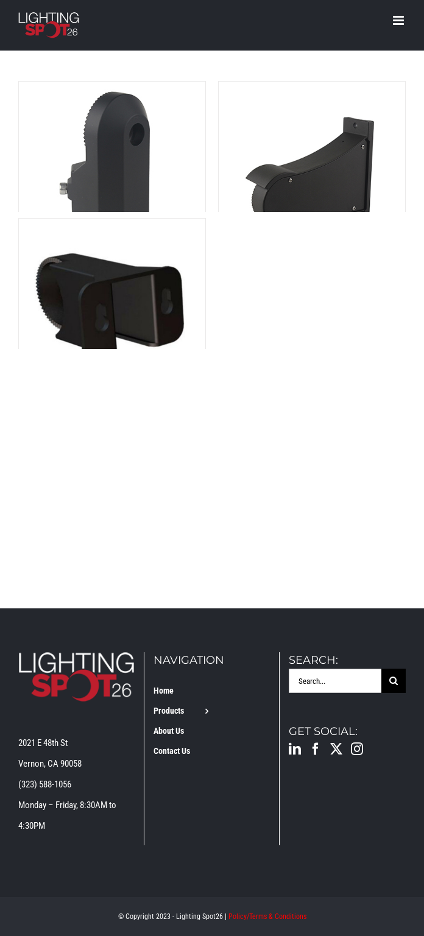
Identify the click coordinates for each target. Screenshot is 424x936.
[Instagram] (357, 749)
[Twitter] (336, 749)
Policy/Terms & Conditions (267, 916)
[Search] (393, 681)
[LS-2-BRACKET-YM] (112, 228)
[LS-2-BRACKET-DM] (312, 91)
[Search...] (335, 681)
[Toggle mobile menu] (399, 20)
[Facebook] (315, 749)
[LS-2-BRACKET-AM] (112, 91)
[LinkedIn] (295, 749)
